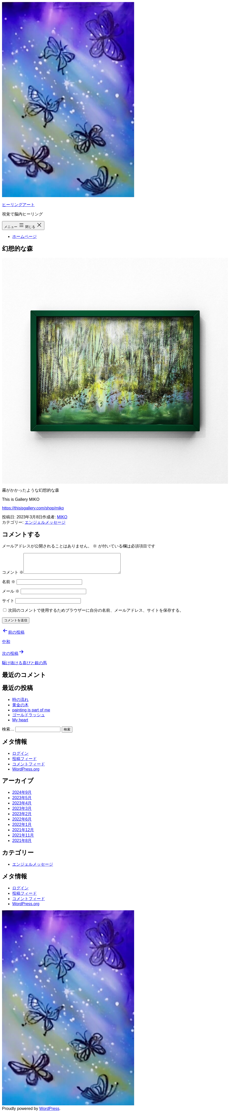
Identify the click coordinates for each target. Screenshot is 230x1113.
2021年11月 (23, 835)
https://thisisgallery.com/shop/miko (33, 508)
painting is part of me (31, 710)
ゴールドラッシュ (28, 715)
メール (10, 591)
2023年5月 (22, 798)
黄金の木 (20, 705)
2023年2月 (22, 814)
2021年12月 (23, 830)
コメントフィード (28, 764)
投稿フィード (24, 759)
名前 (8, 582)
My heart (20, 720)
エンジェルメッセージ (45, 522)
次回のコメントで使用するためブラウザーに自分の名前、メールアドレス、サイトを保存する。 (96, 610)
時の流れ (20, 699)
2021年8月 (22, 840)
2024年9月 (22, 792)
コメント (12, 572)
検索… (8, 729)
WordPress (49, 1108)
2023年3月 (22, 808)
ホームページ (24, 236)
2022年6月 (22, 819)
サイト (8, 600)
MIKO (62, 517)
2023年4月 (22, 803)
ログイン (20, 753)
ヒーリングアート (18, 204)
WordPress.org (25, 769)
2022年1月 (22, 824)
